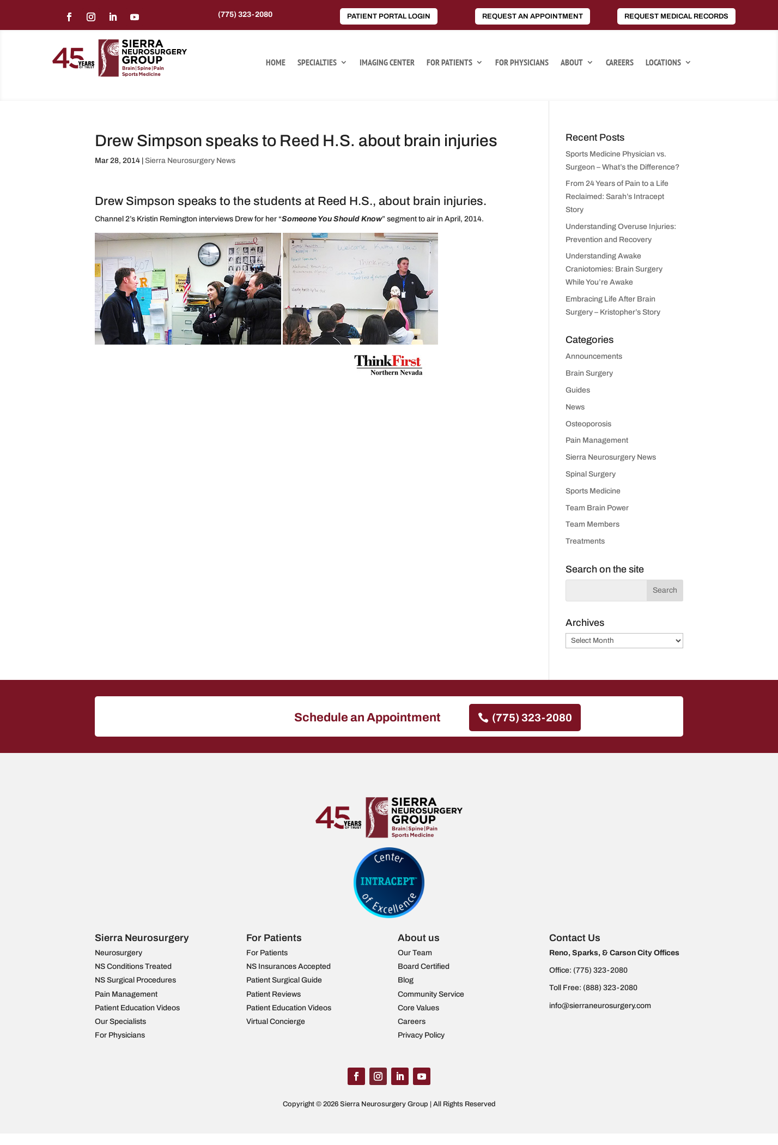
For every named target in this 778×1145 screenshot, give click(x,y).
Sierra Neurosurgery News (190, 160)
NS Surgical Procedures (135, 980)
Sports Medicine (593, 491)
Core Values (418, 1008)
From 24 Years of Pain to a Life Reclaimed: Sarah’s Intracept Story (617, 196)
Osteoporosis (588, 424)
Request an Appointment (532, 16)
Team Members (592, 524)
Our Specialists (120, 1021)
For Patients (449, 63)
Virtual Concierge (275, 1021)
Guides (578, 390)
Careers (620, 63)
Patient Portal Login (388, 16)
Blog (406, 980)
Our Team (415, 953)
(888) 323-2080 (610, 988)
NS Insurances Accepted (288, 966)
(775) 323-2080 (245, 14)
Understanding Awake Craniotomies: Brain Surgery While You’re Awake (614, 269)
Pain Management (597, 440)
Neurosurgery (118, 953)
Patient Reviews (273, 994)
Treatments (585, 541)
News (575, 407)
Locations (663, 63)
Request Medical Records (676, 16)
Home (275, 63)
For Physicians (522, 63)
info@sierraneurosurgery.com (600, 1006)
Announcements (594, 356)
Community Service (431, 994)
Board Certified (423, 966)
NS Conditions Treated (133, 966)
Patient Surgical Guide (284, 980)
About (572, 63)
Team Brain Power (597, 508)
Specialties (317, 63)
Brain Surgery (589, 373)
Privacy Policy (421, 1035)
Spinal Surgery (591, 474)
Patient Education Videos (137, 1008)
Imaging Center (387, 63)
